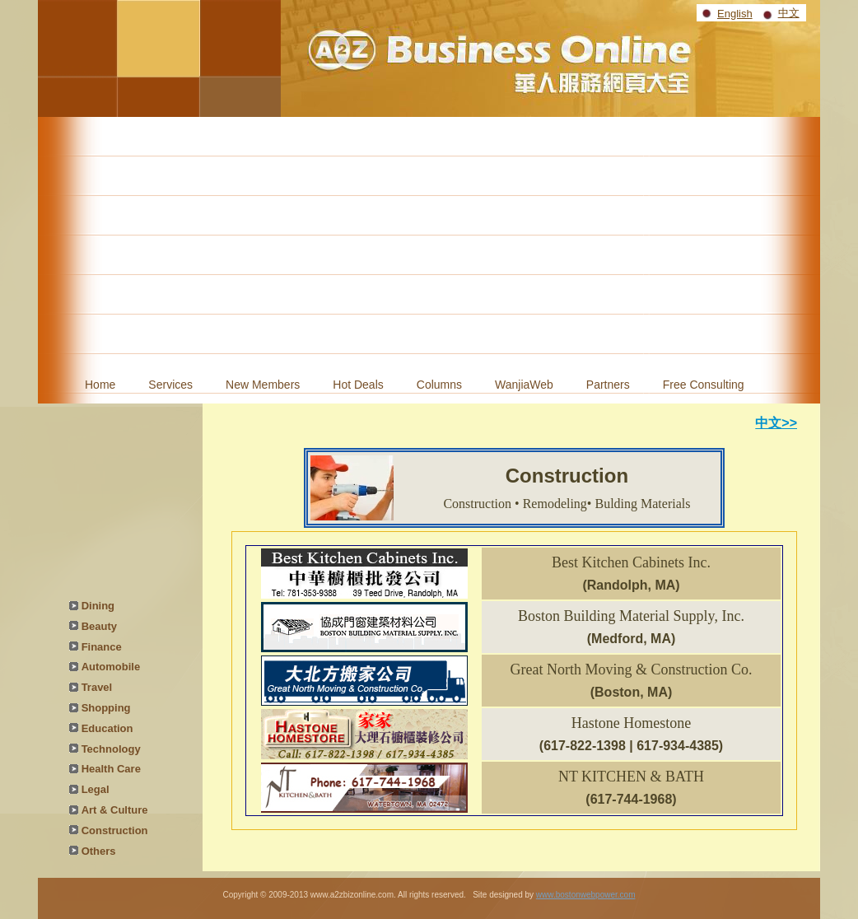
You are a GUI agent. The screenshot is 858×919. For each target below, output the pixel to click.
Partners (608, 384)
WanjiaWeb (524, 384)
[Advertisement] (429, 240)
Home (100, 384)
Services (170, 384)
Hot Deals (358, 384)
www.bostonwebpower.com (586, 894)
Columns (439, 384)
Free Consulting (703, 384)
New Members (263, 384)
